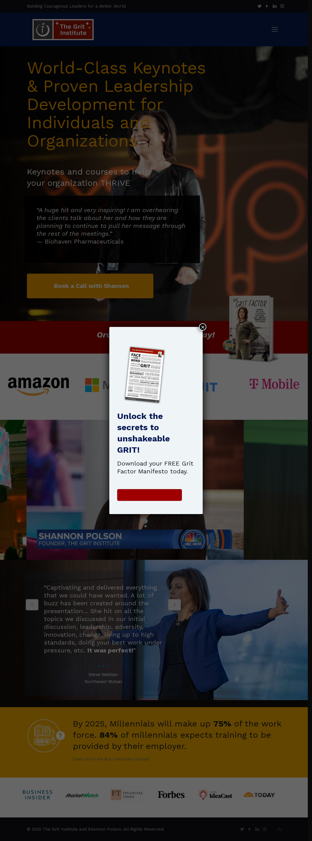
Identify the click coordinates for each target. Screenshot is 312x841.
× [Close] (203, 327)
